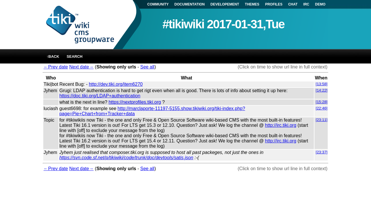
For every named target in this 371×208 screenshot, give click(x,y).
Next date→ (81, 66)
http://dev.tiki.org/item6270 (116, 84)
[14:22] (321, 90)
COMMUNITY (158, 4)
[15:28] (321, 102)
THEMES (252, 4)
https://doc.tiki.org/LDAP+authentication (99, 95)
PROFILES (273, 4)
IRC (306, 4)
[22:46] (321, 108)
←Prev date (56, 66)
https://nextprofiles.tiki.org (134, 102)
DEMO (320, 4)
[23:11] (321, 120)
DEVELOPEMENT (225, 4)
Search (75, 56)
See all (147, 66)
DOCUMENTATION (190, 4)
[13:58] (321, 84)
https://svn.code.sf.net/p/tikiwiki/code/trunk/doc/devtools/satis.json (126, 157)
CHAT (292, 4)
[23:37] (321, 152)
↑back (52, 56)
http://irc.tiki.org (280, 125)
